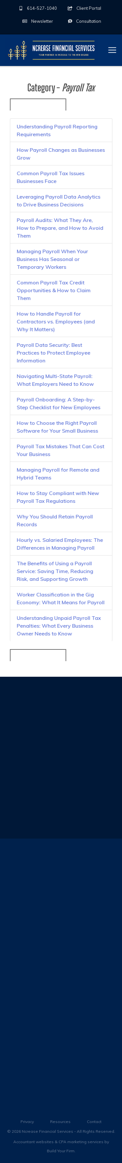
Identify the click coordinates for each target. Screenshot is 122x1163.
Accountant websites (33, 1141)
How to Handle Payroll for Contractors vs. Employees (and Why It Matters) (56, 322)
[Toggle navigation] (112, 50)
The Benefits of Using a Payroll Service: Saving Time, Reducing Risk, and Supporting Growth (55, 571)
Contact (94, 1121)
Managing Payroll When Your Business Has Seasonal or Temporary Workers (52, 259)
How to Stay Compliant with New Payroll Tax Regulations (58, 497)
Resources (60, 1121)
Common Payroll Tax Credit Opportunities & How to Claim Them (53, 291)
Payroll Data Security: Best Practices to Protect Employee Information (53, 353)
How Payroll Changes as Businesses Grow (61, 154)
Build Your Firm (61, 1150)
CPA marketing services (81, 1141)
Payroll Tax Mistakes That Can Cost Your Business (60, 450)
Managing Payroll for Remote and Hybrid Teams (58, 474)
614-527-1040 (37, 8)
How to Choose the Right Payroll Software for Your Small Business (57, 427)
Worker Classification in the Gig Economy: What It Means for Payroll (60, 599)
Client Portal (84, 8)
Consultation (84, 21)
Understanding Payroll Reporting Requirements (57, 131)
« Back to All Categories (38, 104)
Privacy (27, 1121)
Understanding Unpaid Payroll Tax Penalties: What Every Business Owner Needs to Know (59, 626)
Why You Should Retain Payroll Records (55, 521)
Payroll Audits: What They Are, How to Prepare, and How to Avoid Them (60, 228)
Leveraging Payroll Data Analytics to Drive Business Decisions (58, 201)
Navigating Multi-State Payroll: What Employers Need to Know (55, 380)
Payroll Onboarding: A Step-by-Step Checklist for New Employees (58, 404)
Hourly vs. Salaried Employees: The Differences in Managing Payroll (60, 544)
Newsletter (37, 21)
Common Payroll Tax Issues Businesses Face (50, 177)
